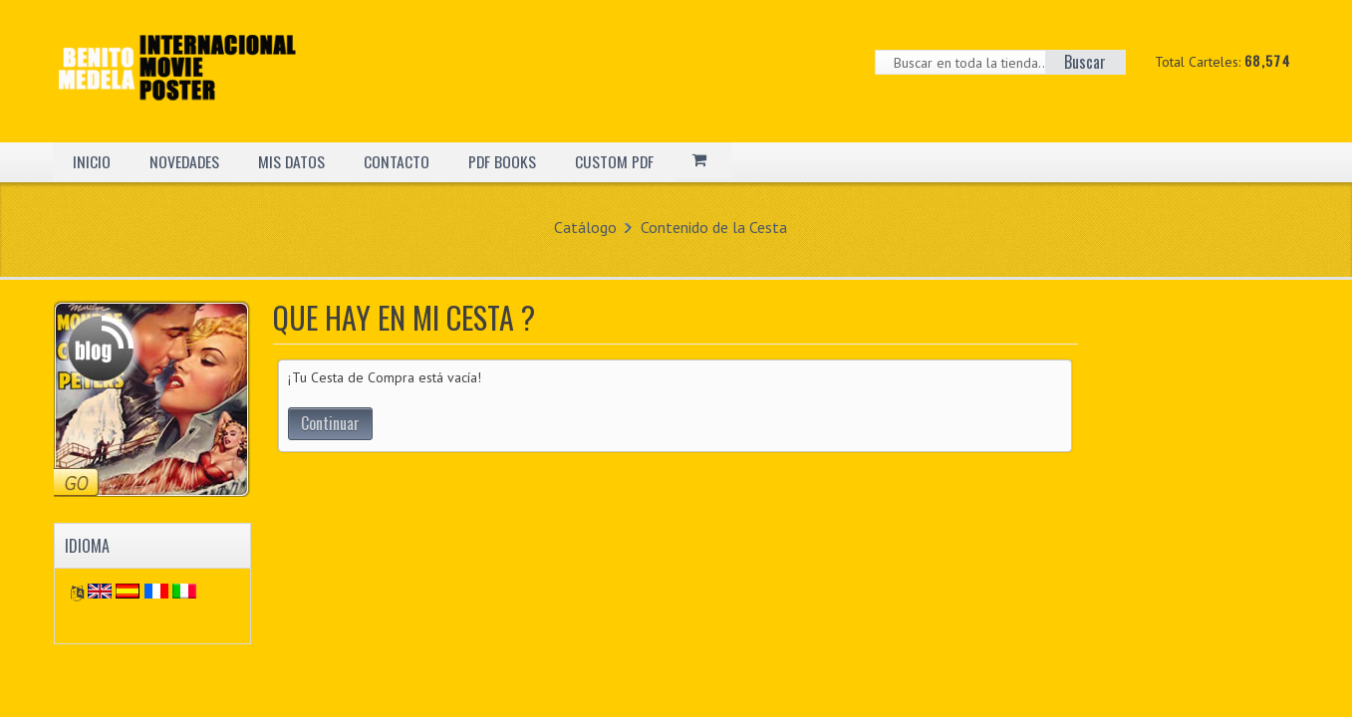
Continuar (330, 423)
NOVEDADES (185, 161)
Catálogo (585, 227)
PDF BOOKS (505, 161)
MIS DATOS (294, 161)
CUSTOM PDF (619, 161)
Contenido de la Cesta (714, 227)
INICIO (92, 161)
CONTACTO (399, 161)
